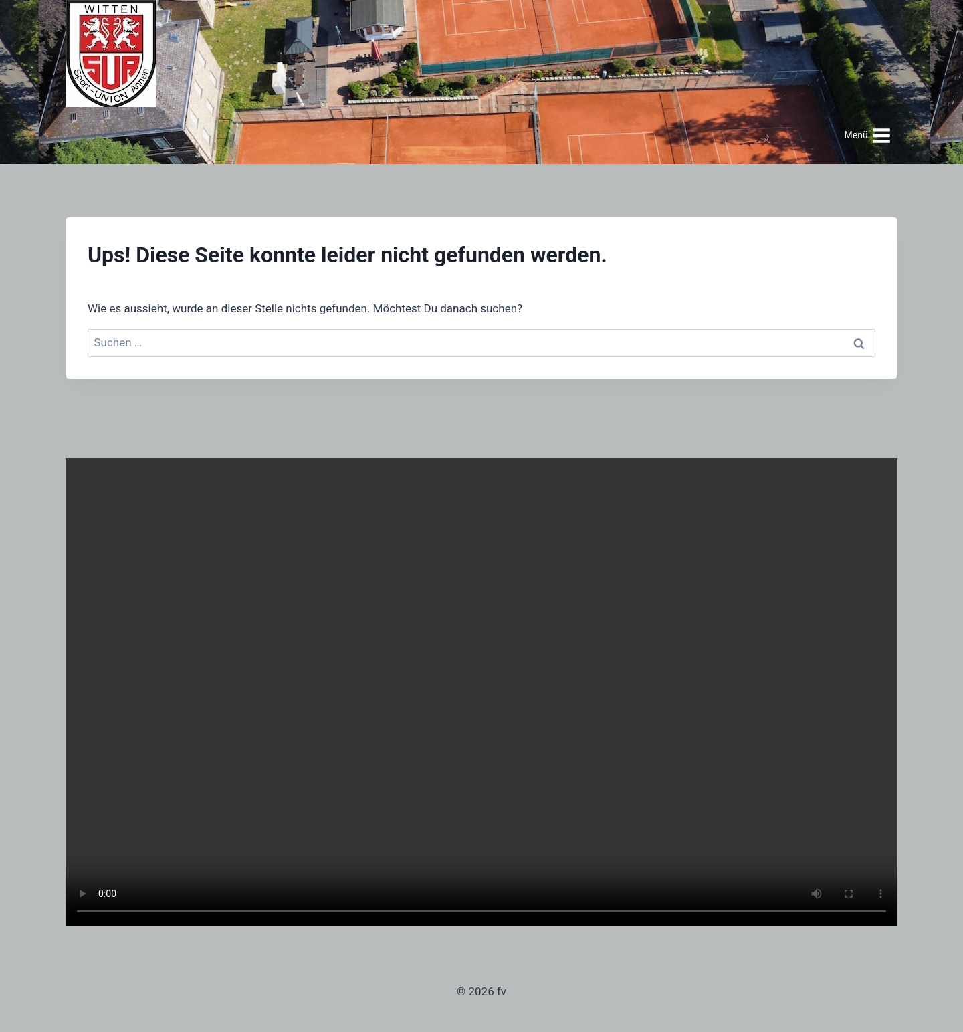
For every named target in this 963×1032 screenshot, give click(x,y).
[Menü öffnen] (868, 135)
